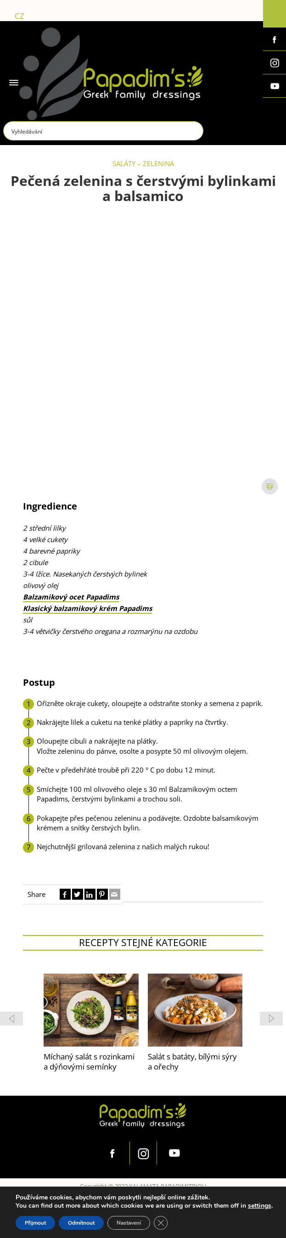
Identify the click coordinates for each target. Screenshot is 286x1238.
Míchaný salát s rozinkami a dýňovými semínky (89, 1062)
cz (19, 16)
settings (259, 1206)
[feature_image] (91, 1009)
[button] (271, 1018)
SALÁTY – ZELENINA (143, 163)
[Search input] (103, 131)
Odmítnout (81, 1223)
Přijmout (35, 1223)
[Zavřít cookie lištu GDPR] (161, 1223)
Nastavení (129, 1223)
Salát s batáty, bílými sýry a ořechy (192, 1062)
